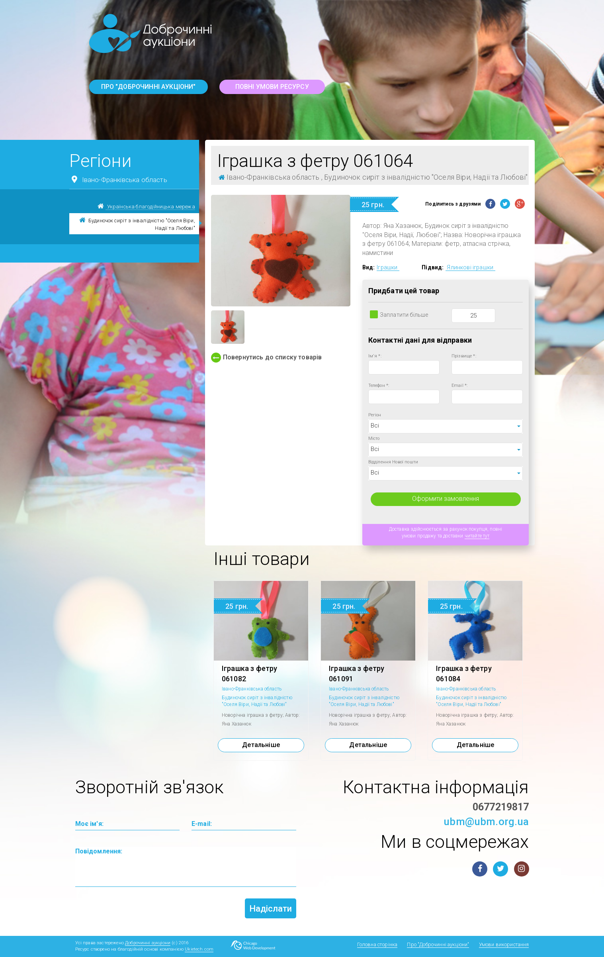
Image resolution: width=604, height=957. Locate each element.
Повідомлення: (99, 851)
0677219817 (501, 807)
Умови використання (504, 944)
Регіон (374, 415)
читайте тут (477, 536)
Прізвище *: (464, 356)
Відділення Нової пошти (393, 462)
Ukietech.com (199, 949)
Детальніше (261, 745)
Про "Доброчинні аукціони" (148, 86)
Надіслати (270, 909)
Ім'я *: (374, 356)
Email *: (459, 385)
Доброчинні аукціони (147, 942)
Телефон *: (378, 385)
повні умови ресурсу (272, 86)
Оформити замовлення (445, 498)
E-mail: (202, 824)
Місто (374, 438)
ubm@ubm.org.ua (486, 822)
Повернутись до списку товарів (266, 358)
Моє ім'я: (89, 824)
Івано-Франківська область (118, 179)
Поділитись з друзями (453, 204)
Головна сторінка (377, 944)
